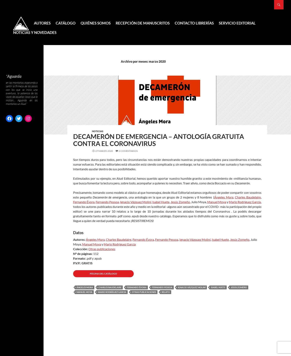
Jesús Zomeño (180, 202)
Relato (166, 292)
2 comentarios (128, 150)
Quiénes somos (96, 23)
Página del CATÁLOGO (103, 273)
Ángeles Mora (223, 197)
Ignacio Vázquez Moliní (135, 202)
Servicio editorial (237, 23)
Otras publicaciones (101, 249)
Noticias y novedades (34, 32)
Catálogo (65, 23)
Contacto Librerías (194, 23)
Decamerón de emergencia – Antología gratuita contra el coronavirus (158, 139)
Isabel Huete (160, 202)
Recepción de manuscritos (143, 23)
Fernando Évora (84, 202)
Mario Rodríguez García (245, 202)
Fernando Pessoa (107, 202)
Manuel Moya (216, 202)
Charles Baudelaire (248, 197)
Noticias (97, 131)
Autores (42, 23)
